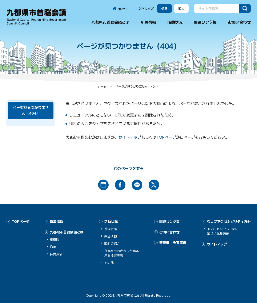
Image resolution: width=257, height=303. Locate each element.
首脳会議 (110, 228)
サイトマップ (130, 137)
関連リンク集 (205, 22)
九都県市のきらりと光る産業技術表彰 (121, 253)
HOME (122, 8)
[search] (217, 8)
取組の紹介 (112, 243)
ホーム (102, 86)
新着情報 (148, 22)
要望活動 (110, 236)
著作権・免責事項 (172, 242)
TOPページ (166, 137)
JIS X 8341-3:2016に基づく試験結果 (223, 231)
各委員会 (56, 253)
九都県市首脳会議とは (110, 22)
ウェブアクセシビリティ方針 (229, 221)
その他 (109, 262)
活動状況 (174, 22)
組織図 (54, 239)
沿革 (53, 246)
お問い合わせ (239, 22)
